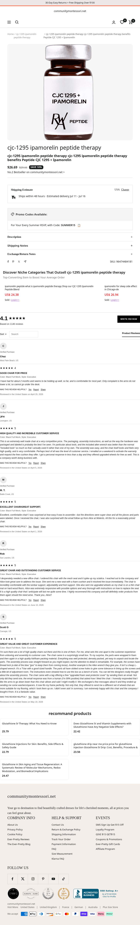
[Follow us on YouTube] (53, 879)
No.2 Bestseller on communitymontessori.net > (36, 172)
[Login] (113, 22)
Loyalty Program (105, 829)
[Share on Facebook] (8, 261)
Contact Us (58, 824)
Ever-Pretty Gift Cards (108, 844)
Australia (93, 907)
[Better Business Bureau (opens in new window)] (96, 893)
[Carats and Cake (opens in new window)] (31, 894)
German (78, 907)
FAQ (54, 849)
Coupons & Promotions (109, 839)
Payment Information (64, 844)
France (65, 907)
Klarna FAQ (58, 858)
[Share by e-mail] (25, 261)
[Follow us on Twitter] (23, 879)
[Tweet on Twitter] (19, 261)
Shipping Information (64, 834)
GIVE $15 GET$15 (105, 834)
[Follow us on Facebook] (12, 879)
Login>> (15, 299)
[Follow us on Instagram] (33, 879)
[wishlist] (122, 22)
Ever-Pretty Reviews (18, 839)
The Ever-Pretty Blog (18, 844)
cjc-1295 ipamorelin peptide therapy (25, 36)
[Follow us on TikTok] (63, 879)
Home (10, 34)
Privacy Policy (15, 829)
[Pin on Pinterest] (13, 261)
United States (27, 907)
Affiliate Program (105, 849)
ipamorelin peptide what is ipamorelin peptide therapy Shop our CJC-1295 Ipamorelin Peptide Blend (49, 288)
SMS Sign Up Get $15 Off (110, 824)
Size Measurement (62, 853)
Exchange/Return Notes (21, 254)
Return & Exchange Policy (66, 829)
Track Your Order (61, 839)
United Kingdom (48, 907)
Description (14, 236)
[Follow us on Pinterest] (43, 879)
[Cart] (131, 22)
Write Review (128, 319)
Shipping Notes (17, 245)
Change (125, 189)
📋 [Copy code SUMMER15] (79, 225)
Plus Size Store (110, 907)
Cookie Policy (14, 834)
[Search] (17, 22)
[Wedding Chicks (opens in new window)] (13, 894)
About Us (12, 824)
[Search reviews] (23, 334)
